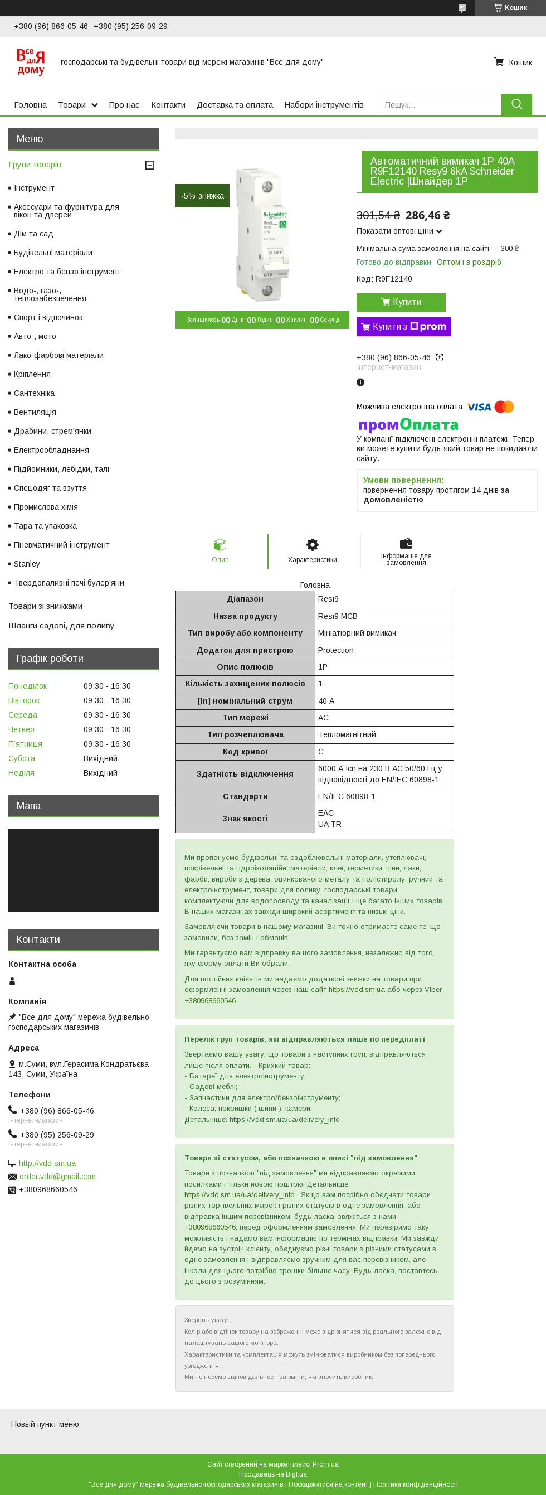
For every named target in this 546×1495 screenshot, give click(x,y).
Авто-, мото (35, 336)
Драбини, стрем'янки (52, 431)
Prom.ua (326, 1464)
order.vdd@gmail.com (58, 1176)
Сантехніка (34, 393)
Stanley (27, 563)
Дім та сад (33, 233)
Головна (30, 104)
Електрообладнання (51, 450)
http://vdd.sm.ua (47, 1163)
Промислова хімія (46, 506)
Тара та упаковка (45, 525)
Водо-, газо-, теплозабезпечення (50, 294)
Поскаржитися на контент (328, 1484)
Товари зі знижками (45, 606)
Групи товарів (34, 164)
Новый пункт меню (45, 1424)
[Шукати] (516, 104)
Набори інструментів (324, 104)
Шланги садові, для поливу (61, 625)
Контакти (168, 104)
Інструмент (34, 187)
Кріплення (32, 374)
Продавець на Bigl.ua (273, 1474)
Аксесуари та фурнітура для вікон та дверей (66, 210)
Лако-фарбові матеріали (59, 355)
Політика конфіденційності (415, 1484)
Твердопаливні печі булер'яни (69, 582)
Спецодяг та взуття (50, 487)
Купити (407, 302)
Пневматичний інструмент (62, 544)
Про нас (124, 104)
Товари (72, 104)
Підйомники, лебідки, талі (61, 469)
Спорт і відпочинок (48, 317)
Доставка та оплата (235, 104)
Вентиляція (35, 412)
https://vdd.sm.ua (357, 989)
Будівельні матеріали (53, 252)
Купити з (409, 327)
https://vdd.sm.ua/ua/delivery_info (239, 1195)
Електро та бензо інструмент (67, 271)
